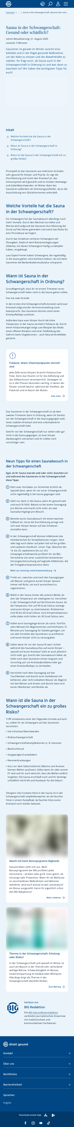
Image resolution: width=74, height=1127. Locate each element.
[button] (50, 4)
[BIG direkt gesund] (8, 4)
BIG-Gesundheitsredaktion (43, 1012)
